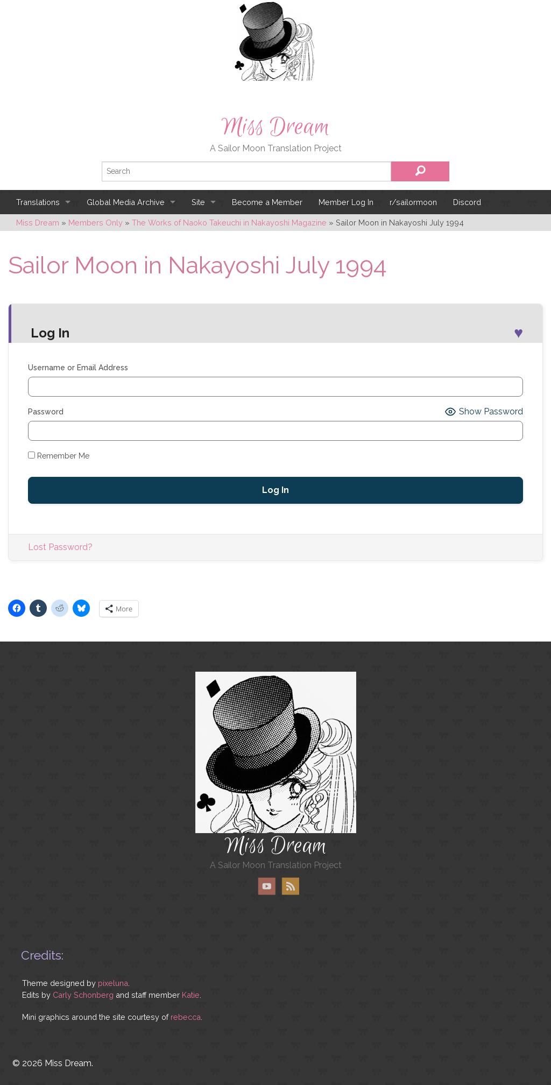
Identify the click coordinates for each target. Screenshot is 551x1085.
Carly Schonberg (83, 994)
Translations (38, 202)
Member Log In (346, 202)
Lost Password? (60, 547)
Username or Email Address (78, 367)
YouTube (267, 886)
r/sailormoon (413, 202)
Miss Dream (275, 127)
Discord (467, 202)
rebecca (186, 1016)
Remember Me (58, 456)
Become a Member (267, 202)
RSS (290, 886)
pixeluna (113, 983)
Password (45, 411)
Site (198, 202)
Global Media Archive (126, 202)
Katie (191, 994)
